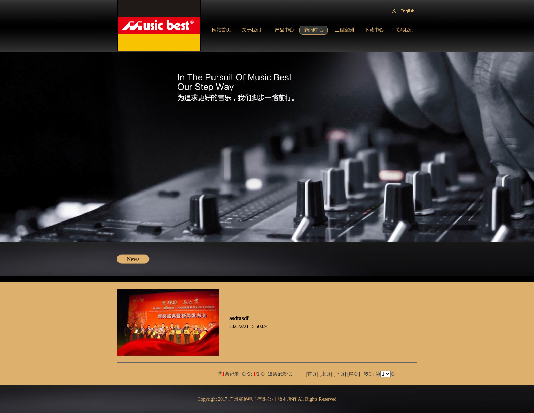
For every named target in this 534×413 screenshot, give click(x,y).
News (133, 259)
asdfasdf (239, 318)
